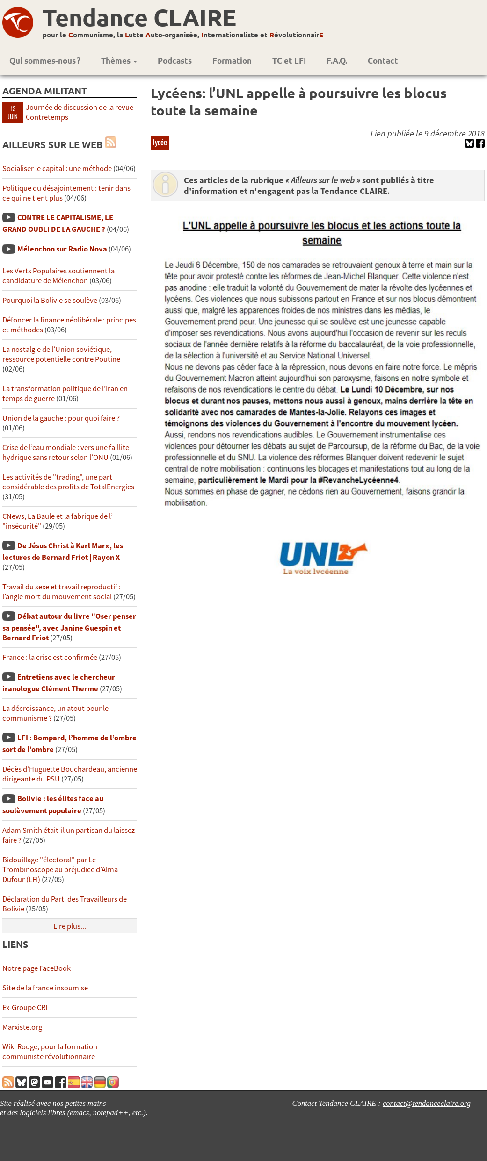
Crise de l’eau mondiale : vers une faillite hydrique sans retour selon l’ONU (65, 452)
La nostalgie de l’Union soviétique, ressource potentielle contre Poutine (61, 354)
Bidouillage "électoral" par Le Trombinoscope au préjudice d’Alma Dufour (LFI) (60, 869)
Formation (232, 60)
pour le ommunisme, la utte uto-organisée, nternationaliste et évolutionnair (183, 34)
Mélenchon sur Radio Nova (62, 249)
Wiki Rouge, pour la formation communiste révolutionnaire (49, 1051)
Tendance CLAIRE (139, 17)
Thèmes (119, 60)
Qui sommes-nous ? (44, 60)
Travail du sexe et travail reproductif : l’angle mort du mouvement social (61, 592)
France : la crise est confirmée (49, 657)
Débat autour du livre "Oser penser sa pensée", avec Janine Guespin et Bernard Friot (69, 627)
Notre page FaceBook (36, 968)
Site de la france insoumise (45, 988)
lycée (160, 142)
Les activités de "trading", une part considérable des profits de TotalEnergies (68, 482)
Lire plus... (69, 926)
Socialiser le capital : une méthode (57, 168)
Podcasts (175, 60)
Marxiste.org (22, 1027)
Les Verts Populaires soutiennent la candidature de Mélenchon (58, 276)
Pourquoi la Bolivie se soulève (49, 300)
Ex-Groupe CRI (24, 1007)
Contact (383, 60)
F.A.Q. (337, 60)
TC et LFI (289, 60)
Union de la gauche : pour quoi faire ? (61, 418)
